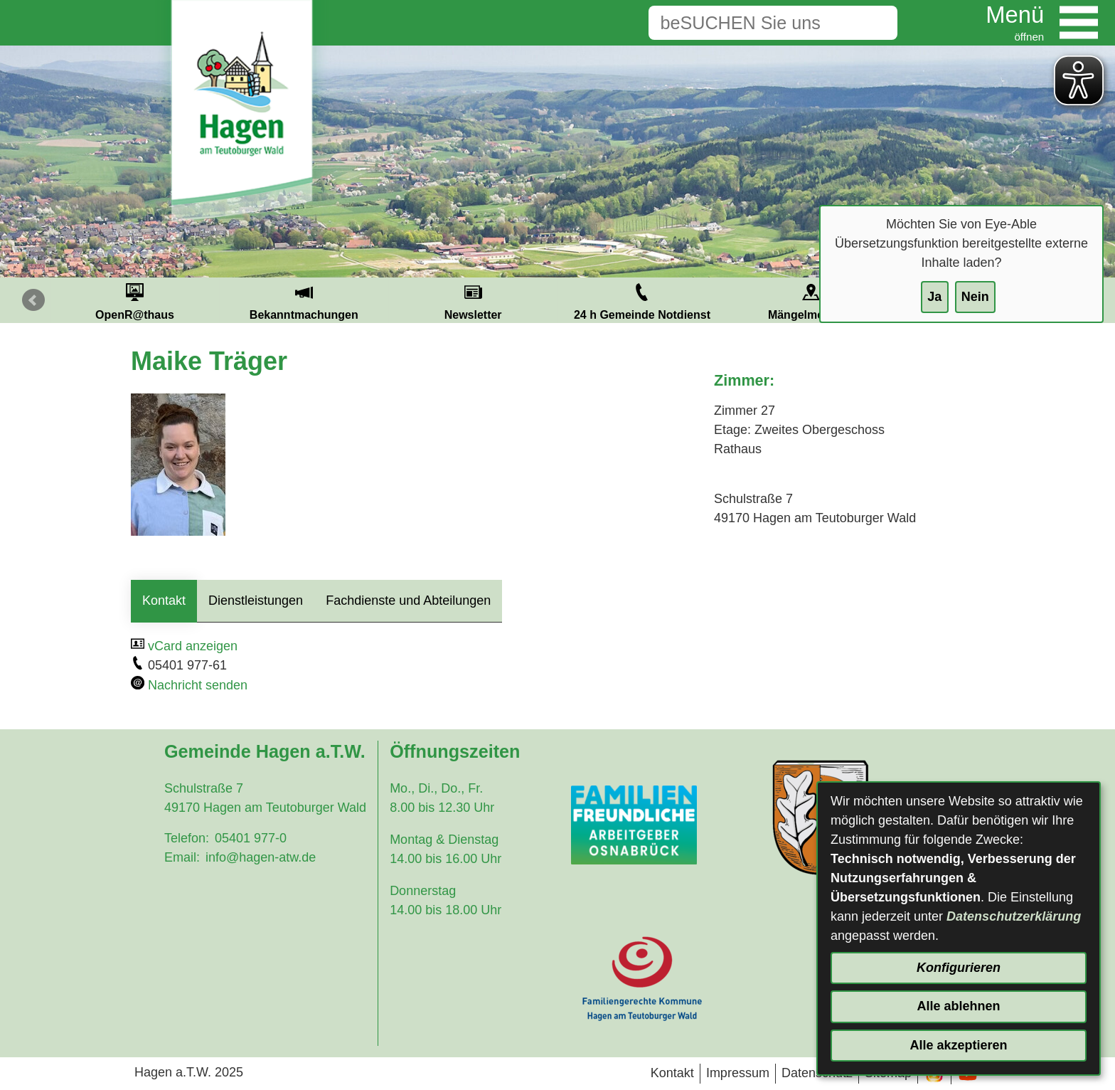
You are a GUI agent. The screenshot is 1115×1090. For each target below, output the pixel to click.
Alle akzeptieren (958, 1045)
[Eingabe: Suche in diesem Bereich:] (751, 23)
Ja (934, 297)
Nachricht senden (197, 685)
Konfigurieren (959, 968)
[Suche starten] (875, 23)
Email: (182, 857)
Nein (975, 297)
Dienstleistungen (255, 600)
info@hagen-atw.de (261, 857)
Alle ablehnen (958, 1006)
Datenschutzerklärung (1013, 916)
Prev (33, 300)
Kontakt (164, 600)
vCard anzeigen (193, 646)
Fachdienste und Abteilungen (408, 600)
